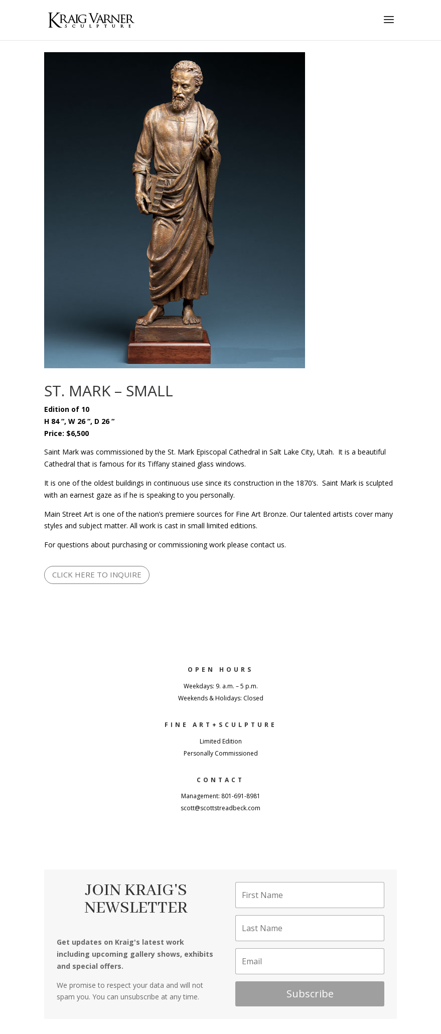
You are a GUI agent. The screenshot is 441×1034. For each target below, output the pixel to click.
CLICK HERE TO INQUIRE (96, 574)
